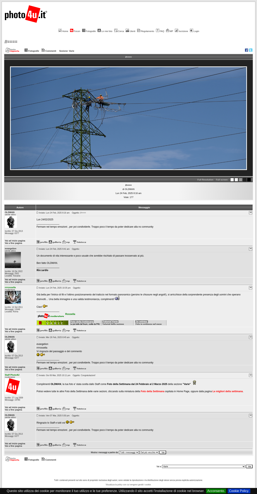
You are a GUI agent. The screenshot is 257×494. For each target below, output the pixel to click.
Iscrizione (181, 31)
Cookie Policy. (239, 491)
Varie (71, 51)
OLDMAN (130, 189)
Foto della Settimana (152, 391)
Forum (75, 31)
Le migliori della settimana (227, 391)
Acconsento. (216, 491)
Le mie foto (105, 31)
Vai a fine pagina (13, 243)
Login (194, 31)
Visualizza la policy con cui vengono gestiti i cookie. (128, 485)
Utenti (130, 31)
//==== (11, 41)
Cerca (119, 31)
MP (169, 31)
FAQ (160, 31)
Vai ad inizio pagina (15, 240)
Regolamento (145, 31)
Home (63, 31)
